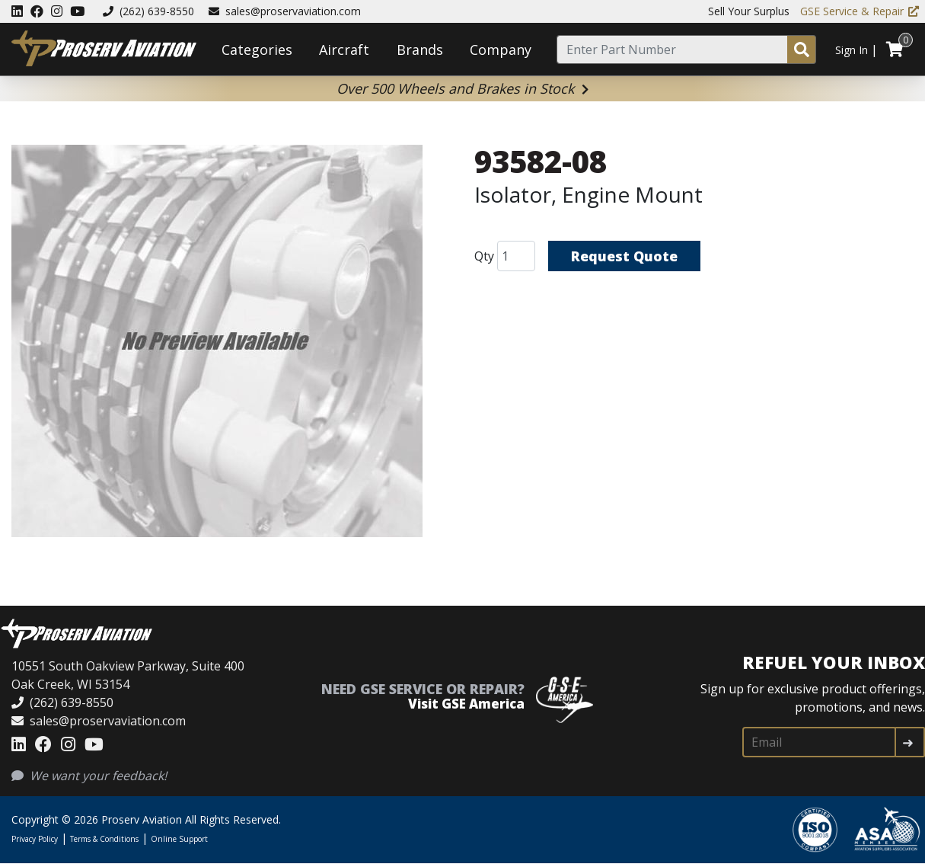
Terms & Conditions (104, 839)
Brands (420, 49)
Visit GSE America (466, 703)
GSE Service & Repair (859, 11)
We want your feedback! (89, 775)
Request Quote (624, 256)
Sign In (851, 50)
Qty (484, 256)
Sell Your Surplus (748, 11)
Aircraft (344, 49)
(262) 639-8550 (148, 11)
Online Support (179, 839)
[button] (217, 343)
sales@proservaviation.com (285, 11)
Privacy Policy (34, 839)
